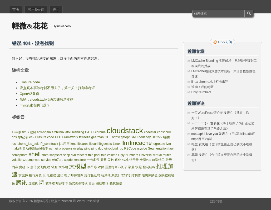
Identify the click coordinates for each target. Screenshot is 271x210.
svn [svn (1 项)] (73, 155)
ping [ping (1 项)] (87, 148)
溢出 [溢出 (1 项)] (60, 175)
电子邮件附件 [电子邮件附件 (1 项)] (73, 175)
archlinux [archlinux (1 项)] (58, 132)
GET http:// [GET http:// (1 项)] (112, 137)
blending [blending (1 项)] (78, 132)
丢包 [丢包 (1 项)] (110, 160)
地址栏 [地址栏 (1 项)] (45, 167)
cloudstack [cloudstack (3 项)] (125, 130)
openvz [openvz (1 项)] (67, 148)
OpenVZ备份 (29, 94)
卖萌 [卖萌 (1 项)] (22, 167)
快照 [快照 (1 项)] (138, 167)
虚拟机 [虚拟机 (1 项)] (33, 183)
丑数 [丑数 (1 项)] (103, 160)
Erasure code (30, 82)
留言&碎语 (36, 9)
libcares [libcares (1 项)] (82, 144)
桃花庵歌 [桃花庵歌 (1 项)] (35, 175)
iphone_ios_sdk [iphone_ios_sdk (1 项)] (27, 144)
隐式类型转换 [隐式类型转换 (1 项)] (78, 183)
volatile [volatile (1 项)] (17, 160)
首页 (15, 9)
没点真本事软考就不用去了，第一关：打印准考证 (57, 88)
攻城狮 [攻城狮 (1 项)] (23, 175)
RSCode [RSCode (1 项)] (130, 148)
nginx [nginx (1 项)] (57, 148)
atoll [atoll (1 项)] (68, 132)
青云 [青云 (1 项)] (91, 183)
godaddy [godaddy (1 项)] (145, 137)
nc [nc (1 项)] (51, 148)
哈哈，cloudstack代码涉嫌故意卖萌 (46, 99)
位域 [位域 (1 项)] (125, 160)
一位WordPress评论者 (207, 113)
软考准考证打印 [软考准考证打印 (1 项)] (57, 183)
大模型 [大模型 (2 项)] (77, 166)
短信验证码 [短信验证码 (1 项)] (92, 175)
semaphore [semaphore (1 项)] (20, 155)
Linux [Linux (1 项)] (116, 144)
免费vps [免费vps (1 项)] (145, 160)
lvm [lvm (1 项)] (168, 144)
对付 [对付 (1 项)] (101, 167)
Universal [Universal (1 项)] (145, 155)
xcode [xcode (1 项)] (68, 160)
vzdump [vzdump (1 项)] (27, 160)
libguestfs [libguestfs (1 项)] (105, 144)
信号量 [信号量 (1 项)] (134, 160)
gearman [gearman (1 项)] (97, 137)
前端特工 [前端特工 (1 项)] (158, 160)
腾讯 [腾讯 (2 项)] (21, 182)
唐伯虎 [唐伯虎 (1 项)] (35, 167)
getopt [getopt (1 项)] (125, 137)
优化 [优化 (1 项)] (118, 160)
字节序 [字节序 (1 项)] (92, 167)
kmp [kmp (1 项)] (74, 144)
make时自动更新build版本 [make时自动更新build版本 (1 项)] (30, 148)
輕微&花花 (29, 26)
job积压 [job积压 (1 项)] (64, 144)
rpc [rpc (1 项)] (121, 148)
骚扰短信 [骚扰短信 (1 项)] (116, 183)
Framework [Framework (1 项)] (70, 137)
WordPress (84, 201)
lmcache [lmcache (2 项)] (141, 143)
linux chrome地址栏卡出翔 (209, 82)
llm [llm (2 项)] (125, 143)
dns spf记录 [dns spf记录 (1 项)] (20, 137)
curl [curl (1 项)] (168, 132)
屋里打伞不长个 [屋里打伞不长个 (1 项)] (116, 167)
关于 (56, 9)
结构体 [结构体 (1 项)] (136, 175)
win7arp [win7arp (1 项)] (57, 160)
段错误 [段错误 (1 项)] (51, 175)
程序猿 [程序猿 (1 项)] (106, 175)
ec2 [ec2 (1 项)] (31, 137)
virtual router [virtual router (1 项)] (162, 155)
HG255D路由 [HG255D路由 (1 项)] (161, 137)
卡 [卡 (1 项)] (27, 167)
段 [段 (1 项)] (44, 175)
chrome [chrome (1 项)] (100, 132)
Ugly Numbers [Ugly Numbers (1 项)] (128, 155)
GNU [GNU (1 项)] (134, 137)
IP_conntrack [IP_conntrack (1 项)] (49, 144)
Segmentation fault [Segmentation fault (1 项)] (161, 148)
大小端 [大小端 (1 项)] (63, 167)
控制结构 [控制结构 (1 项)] (149, 167)
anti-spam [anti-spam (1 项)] (44, 132)
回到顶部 (216, 201)
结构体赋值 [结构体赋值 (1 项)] (149, 175)
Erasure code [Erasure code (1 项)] (44, 137)
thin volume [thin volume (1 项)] (109, 155)
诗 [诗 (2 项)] (42, 182)
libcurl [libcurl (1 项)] (93, 144)
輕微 (194, 144)
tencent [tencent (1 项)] (82, 155)
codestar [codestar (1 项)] (150, 132)
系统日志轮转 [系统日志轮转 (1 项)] (120, 175)
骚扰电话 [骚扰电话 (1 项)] (102, 183)
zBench (66, 201)
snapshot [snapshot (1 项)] (56, 155)
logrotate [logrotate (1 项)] (159, 144)
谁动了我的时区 (202, 87)
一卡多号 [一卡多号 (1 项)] (93, 160)
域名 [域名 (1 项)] (54, 167)
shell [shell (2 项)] (34, 154)
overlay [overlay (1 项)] (78, 148)
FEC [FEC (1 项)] (58, 137)
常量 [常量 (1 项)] (131, 167)
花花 (194, 155)
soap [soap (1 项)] (66, 155)
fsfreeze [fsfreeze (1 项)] (84, 137)
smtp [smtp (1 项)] (45, 155)
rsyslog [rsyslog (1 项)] (142, 148)
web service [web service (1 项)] (43, 160)
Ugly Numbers (201, 92)
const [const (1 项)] (161, 132)
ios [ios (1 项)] (14, 144)
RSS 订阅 (225, 42)
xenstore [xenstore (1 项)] (79, 160)
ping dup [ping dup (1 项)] (97, 148)
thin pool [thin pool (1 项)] (94, 155)
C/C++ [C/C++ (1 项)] (89, 132)
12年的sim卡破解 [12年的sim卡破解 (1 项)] (24, 132)
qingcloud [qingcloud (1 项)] (111, 148)
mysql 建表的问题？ (35, 105)
